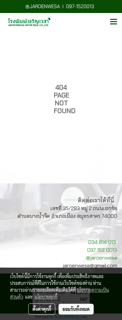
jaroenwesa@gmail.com (90, 265)
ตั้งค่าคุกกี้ (42, 309)
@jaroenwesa (101, 257)
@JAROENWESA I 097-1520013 (61, 6)
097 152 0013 (102, 250)
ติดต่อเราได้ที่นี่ (96, 200)
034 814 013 (102, 242)
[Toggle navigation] (113, 22)
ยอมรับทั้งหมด (76, 309)
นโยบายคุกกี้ (45, 297)
